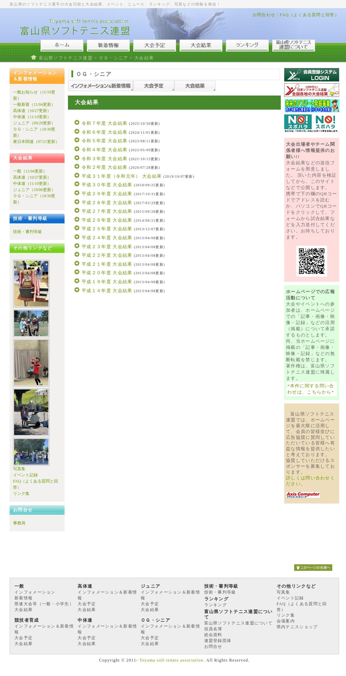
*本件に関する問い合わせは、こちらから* (310, 389)
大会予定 (87, 603)
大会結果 (23, 609)
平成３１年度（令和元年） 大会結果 (122, 176)
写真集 (19, 468)
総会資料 (213, 634)
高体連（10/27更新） (32, 110)
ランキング (215, 604)
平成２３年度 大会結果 (107, 246)
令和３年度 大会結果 (104, 158)
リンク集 (21, 493)
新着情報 (23, 598)
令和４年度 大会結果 (104, 149)
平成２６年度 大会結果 (107, 220)
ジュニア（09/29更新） (34, 123)
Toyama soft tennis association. (172, 660)
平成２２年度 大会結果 (107, 255)
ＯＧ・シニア (113, 57)
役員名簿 (213, 629)
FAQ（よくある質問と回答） (309, 14)
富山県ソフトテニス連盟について (238, 623)
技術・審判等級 (27, 231)
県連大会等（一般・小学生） (44, 603)
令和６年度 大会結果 (104, 132)
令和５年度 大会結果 (104, 140)
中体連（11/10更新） (32, 116)
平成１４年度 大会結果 (107, 290)
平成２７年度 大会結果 (107, 211)
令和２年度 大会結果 (104, 167)
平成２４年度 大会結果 (107, 237)
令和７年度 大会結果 (104, 123)
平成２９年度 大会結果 (107, 193)
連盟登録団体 (218, 640)
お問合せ (213, 646)
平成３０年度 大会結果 (107, 184)
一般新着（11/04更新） (34, 104)
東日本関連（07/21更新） (36, 141)
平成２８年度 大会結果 (107, 202)
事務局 (19, 523)
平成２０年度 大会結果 (107, 272)
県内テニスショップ (297, 626)
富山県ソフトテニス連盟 (66, 57)
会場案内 (286, 621)
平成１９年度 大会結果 (107, 281)
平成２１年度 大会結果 (107, 264)
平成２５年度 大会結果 (107, 228)
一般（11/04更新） (30, 171)
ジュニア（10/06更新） (34, 189)
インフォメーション (35, 592)
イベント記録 (25, 475)
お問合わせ (264, 14)
